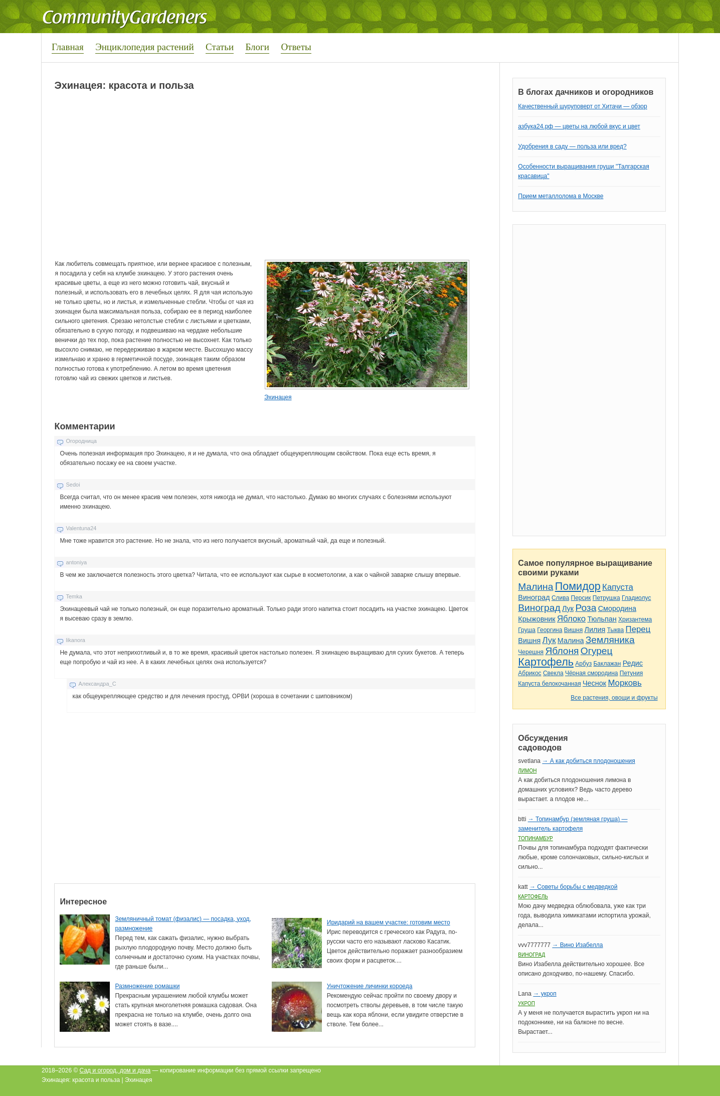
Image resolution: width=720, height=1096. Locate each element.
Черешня (531, 652)
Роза (585, 607)
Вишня (573, 630)
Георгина (549, 630)
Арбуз (583, 663)
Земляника (610, 640)
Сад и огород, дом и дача (115, 1070)
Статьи (220, 47)
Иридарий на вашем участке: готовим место (388, 922)
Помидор (578, 586)
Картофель (546, 662)
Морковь (624, 683)
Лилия (595, 629)
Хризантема (635, 619)
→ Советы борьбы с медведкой (573, 886)
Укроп (526, 1003)
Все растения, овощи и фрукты (614, 697)
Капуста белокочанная (549, 683)
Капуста (617, 587)
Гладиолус (636, 597)
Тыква (615, 630)
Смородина (617, 608)
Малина (535, 586)
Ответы (296, 47)
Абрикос (529, 673)
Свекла (553, 673)
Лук (568, 608)
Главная (68, 47)
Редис (633, 663)
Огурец (597, 651)
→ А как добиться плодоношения (588, 760)
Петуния (631, 673)
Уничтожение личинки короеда (370, 986)
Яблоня (562, 651)
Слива (560, 597)
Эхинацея (278, 397)
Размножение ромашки (147, 986)
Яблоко (571, 618)
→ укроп (544, 993)
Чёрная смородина (591, 673)
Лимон (527, 770)
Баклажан (607, 663)
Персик (581, 597)
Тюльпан (601, 619)
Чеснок (594, 683)
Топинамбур (535, 838)
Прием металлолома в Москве (560, 196)
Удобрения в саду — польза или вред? (572, 146)
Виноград (534, 597)
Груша (526, 630)
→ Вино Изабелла (577, 945)
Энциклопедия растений (144, 47)
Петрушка (606, 597)
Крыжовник (536, 619)
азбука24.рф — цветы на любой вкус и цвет (579, 126)
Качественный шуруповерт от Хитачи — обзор (582, 106)
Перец (638, 629)
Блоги (257, 47)
